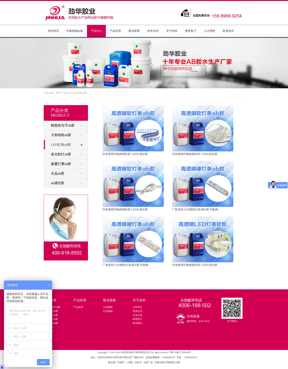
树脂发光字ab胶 (63, 125)
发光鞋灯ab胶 (61, 154)
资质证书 (137, 311)
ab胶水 (138, 362)
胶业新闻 (134, 30)
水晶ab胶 (57, 173)
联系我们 (137, 323)
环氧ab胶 (159, 362)
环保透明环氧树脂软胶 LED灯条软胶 (133, 130)
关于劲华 (171, 30)
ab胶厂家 (148, 362)
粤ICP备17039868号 (180, 352)
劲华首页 (53, 30)
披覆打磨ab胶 (61, 164)
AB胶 (130, 362)
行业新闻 (108, 311)
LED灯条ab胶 (80, 92)
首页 (58, 92)
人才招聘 (209, 30)
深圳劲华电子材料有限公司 (135, 352)
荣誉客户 (190, 30)
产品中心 (96, 30)
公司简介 (137, 307)
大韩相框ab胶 (61, 135)
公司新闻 (108, 307)
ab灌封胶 (57, 183)
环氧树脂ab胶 (75, 30)
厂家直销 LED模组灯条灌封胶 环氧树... (202, 186)
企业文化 (137, 315)
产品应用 (115, 30)
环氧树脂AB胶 (172, 362)
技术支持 (153, 30)
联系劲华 (228, 30)
